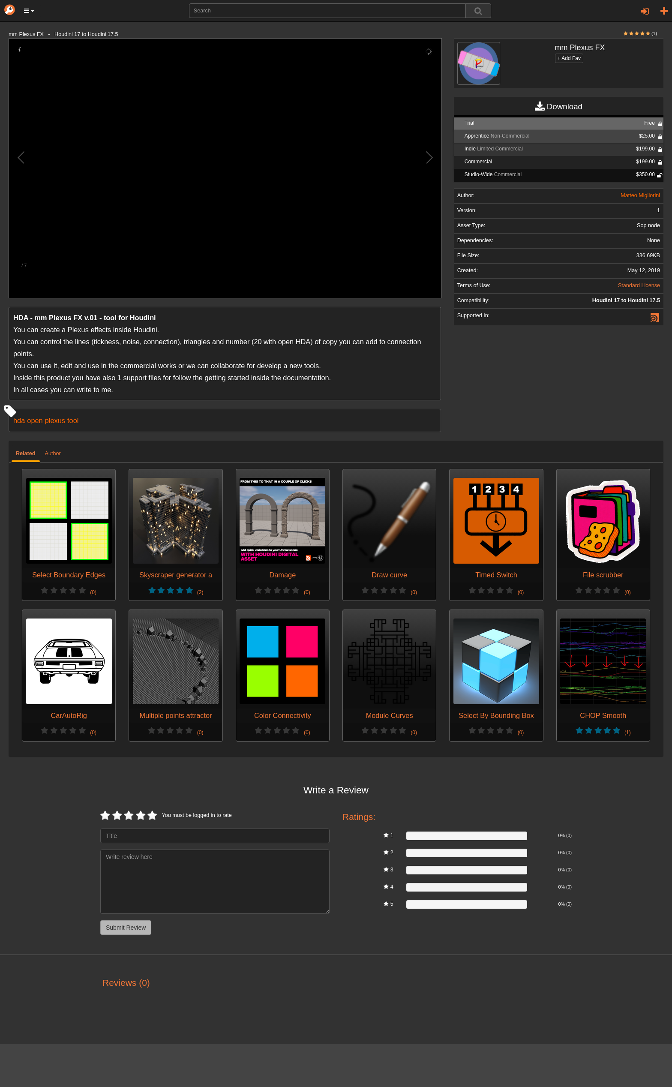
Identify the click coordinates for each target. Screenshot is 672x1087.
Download (558, 106)
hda (19, 420)
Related (26, 453)
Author (53, 453)
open (34, 420)
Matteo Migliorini (640, 195)
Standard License (639, 285)
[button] (29, 10)
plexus (55, 420)
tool (72, 420)
